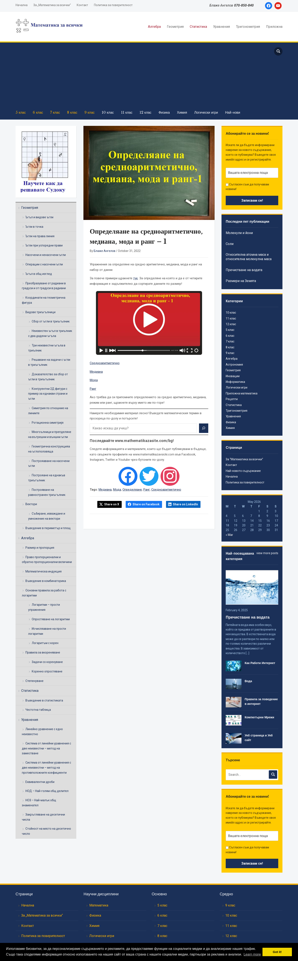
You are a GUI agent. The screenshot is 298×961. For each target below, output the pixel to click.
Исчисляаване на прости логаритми (47, 631)
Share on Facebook (146, 504)
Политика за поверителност (113, 5)
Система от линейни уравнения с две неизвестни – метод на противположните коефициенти (46, 767)
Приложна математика (241, 393)
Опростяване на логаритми (51, 619)
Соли (229, 244)
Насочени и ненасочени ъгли (45, 255)
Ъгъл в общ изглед (38, 274)
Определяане (132, 489)
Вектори (31, 504)
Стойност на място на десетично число (46, 831)
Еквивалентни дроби (39, 782)
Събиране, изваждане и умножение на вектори (46, 516)
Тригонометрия (248, 27)
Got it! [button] (277, 952)
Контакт (82, 5)
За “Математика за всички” (244, 459)
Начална (22, 5)
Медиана (96, 372)
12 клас (145, 112)
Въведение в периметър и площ (48, 528)
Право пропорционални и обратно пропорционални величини (47, 559)
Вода (248, 681)
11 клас (126, 112)
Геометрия (175, 27)
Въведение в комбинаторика (45, 581)
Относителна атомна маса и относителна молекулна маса (249, 257)
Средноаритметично (105, 363)
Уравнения (221, 27)
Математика (98, 905)
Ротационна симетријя (47, 422)
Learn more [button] (252, 954)
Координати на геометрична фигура (43, 300)
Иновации (233, 376)
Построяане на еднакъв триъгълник (46, 478)
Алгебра (154, 27)
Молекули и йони (239, 233)
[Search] (203, 428)
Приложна (274, 27)
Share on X (111, 504)
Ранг (93, 389)
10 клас (108, 112)
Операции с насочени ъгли (44, 264)
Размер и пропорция (39, 547)
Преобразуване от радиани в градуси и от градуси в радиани (44, 286)
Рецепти (232, 399)
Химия (182, 112)
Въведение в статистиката (44, 700)
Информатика (235, 381)
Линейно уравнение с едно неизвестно (42, 731)
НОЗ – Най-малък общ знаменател (39, 803)
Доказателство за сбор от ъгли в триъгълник (48, 377)
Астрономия (234, 364)
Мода (94, 380)
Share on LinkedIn (185, 504)
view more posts (267, 553)
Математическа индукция (43, 571)
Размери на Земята (241, 281)
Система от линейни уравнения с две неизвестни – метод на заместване (46, 748)
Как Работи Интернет (260, 663)
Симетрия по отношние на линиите (48, 410)
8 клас (72, 112)
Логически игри (206, 112)
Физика (164, 112)
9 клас (89, 112)
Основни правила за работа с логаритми (44, 593)
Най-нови (232, 112)
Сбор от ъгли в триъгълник (51, 321)
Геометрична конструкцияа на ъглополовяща (49, 449)
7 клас (55, 112)
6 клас (38, 112)
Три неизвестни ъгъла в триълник (46, 348)
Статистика (198, 27)
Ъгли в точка (34, 226)
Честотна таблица (38, 709)
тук (135, 278)
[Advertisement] (141, 76)
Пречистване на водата (244, 270)
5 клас (21, 112)
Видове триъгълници (40, 312)
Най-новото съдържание (243, 471)
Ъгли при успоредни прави (44, 245)
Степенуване (34, 681)
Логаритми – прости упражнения (44, 607)
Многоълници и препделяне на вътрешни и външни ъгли (49, 434)
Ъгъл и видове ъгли (39, 217)
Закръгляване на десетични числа (43, 817)
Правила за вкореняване (42, 652)
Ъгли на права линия (39, 236)
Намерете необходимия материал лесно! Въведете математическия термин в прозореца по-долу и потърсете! (146, 416)
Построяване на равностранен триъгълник (46, 492)
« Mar (229, 534)
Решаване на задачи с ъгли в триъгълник (49, 362)
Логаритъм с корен (45, 643)
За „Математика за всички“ (52, 5)
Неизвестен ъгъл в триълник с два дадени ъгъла (50, 333)
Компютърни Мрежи (259, 717)
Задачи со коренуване (47, 662)
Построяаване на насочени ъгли (49, 463)
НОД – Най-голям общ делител (47, 791)
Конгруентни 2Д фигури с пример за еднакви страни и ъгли (47, 394)
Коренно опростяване (47, 671)
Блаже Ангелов (104, 251)
